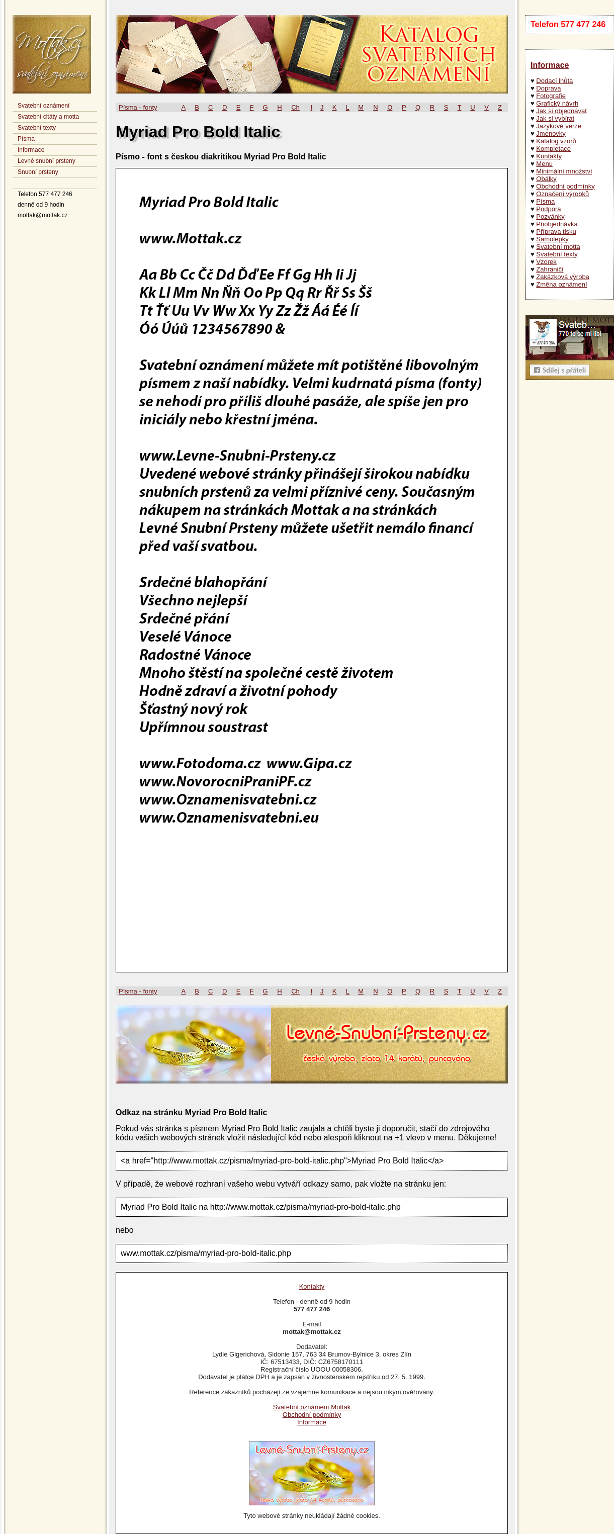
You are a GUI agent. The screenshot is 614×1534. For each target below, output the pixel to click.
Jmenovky (551, 133)
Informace (31, 149)
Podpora (548, 209)
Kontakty (549, 156)
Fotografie (551, 96)
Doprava (548, 88)
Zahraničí (549, 269)
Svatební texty (37, 127)
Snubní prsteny (38, 171)
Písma (26, 138)
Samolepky (552, 239)
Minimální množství (564, 171)
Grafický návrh (557, 103)
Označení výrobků (562, 194)
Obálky (546, 179)
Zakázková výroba (562, 277)
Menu (544, 163)
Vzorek (546, 261)
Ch (295, 107)
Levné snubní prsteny (46, 160)
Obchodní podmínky (565, 186)
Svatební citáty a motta (48, 116)
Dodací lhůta (554, 80)
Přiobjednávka (556, 224)
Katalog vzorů (556, 141)
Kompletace (553, 148)
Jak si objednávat (561, 111)
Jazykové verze (558, 126)
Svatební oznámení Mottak (312, 1407)
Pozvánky (550, 216)
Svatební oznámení (43, 105)
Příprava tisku (556, 231)
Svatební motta (558, 246)
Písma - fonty (138, 107)
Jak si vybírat (555, 118)
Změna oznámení (561, 284)
